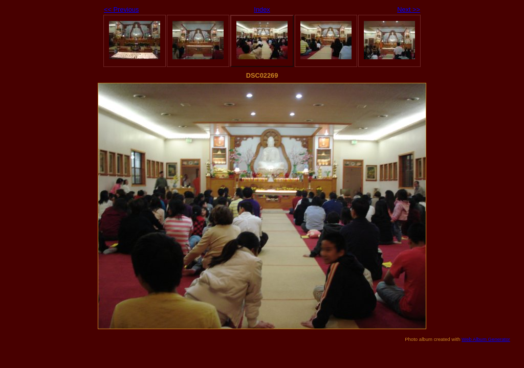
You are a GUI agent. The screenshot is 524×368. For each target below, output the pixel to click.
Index (262, 9)
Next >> (408, 9)
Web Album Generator (486, 339)
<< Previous (121, 9)
